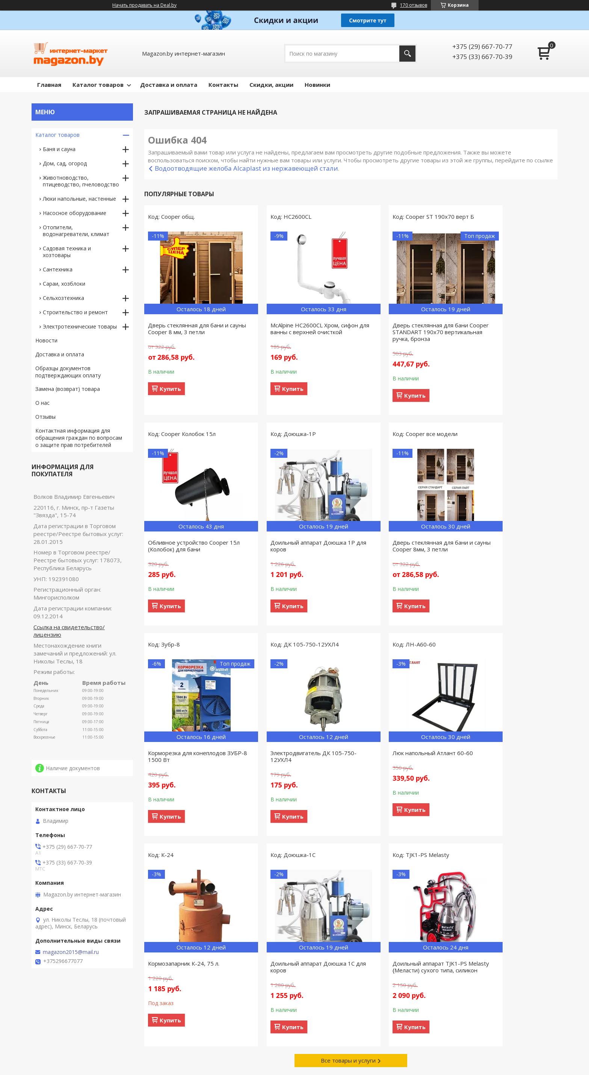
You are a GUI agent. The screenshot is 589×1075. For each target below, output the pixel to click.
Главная (49, 84)
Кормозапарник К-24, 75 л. (289, 752)
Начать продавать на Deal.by (144, 5)
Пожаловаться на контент (331, 1067)
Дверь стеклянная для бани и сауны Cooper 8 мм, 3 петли (188, 328)
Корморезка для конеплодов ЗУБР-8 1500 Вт (397, 546)
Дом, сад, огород (65, 163)
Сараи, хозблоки (64, 283)
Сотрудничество (190, 1031)
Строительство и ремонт (75, 312)
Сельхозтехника (63, 297)
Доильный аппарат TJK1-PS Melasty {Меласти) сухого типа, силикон (506, 759)
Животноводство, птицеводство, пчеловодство (81, 181)
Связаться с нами (191, 1020)
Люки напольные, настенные (79, 198)
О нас (42, 402)
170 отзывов (413, 5)
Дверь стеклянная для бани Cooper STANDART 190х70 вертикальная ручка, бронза (397, 332)
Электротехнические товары (80, 326)
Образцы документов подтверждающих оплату (68, 372)
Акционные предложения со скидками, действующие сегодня (487, 1024)
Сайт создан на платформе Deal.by (295, 1061)
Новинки (317, 84)
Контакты (223, 84)
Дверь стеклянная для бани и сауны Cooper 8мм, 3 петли (294, 546)
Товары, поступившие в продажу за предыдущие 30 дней (81, 1024)
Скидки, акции (271, 84)
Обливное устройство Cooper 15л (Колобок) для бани (504, 328)
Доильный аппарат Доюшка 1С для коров (401, 756)
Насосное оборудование (74, 213)
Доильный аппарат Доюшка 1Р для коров (190, 546)
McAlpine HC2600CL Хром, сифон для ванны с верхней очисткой (297, 328)
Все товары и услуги (348, 856)
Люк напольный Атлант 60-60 (188, 752)
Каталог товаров (98, 84)
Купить (170, 388)
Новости (46, 340)
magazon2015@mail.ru (71, 952)
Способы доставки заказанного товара (354, 1020)
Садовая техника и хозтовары (67, 252)
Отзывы (45, 416)
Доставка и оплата (168, 84)
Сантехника (57, 269)
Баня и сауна (59, 149)
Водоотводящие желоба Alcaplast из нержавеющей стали (246, 168)
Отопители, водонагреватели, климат (76, 231)
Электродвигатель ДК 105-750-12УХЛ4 (507, 546)
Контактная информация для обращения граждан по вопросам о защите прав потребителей (78, 437)
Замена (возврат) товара (67, 388)
